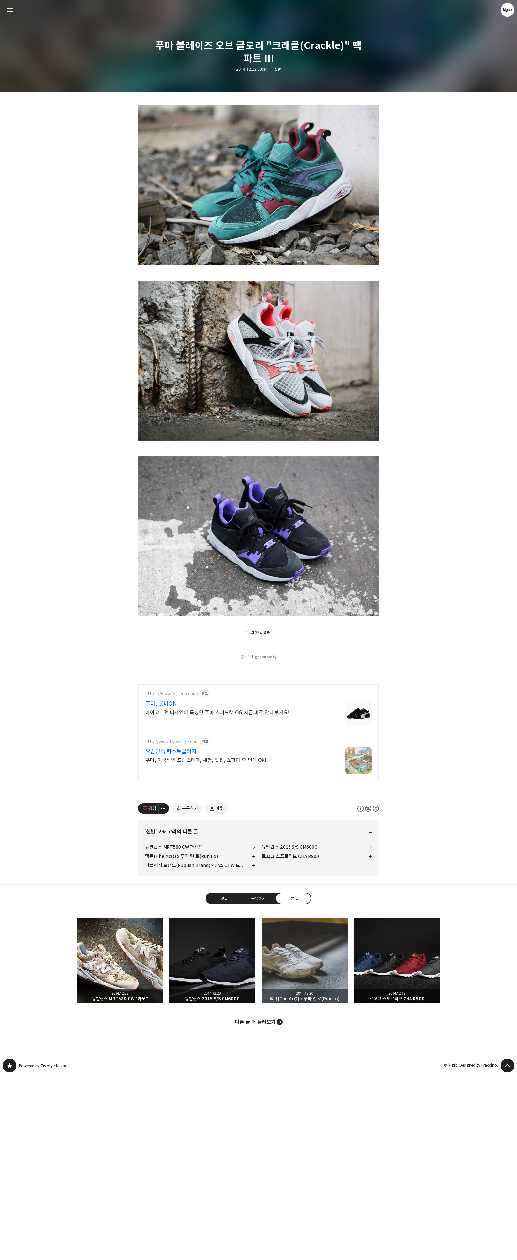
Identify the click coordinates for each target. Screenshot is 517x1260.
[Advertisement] (258, 145)
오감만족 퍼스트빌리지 (170, 936)
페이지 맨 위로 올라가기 (507, 1250)
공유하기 (258, 1083)
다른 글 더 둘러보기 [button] (255, 1206)
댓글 (224, 1083)
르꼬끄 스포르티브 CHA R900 (290, 1041)
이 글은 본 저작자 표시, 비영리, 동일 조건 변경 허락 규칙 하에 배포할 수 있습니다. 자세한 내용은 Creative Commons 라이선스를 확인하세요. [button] (368, 993)
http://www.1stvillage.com (171, 926)
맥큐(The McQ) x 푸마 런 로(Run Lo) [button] (305, 1145)
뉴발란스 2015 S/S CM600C (289, 1031)
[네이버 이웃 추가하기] (216, 993)
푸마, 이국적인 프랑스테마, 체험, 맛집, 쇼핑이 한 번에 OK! (205, 945)
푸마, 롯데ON (161, 888)
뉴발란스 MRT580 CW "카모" (173, 1031)
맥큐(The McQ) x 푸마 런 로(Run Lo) (181, 1041)
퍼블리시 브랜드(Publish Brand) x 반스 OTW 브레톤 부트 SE (200, 1050)
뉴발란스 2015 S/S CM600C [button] (212, 1145)
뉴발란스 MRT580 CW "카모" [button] (120, 1145)
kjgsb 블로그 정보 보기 (507, 10)
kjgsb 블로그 (9, 1250)
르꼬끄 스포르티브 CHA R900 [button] (397, 1145)
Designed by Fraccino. (478, 1249)
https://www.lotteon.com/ (171, 878)
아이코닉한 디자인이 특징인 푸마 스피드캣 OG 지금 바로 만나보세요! (217, 897)
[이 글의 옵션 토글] (164, 993)
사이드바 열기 (9, 10)
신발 (277, 69)
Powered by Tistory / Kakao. (44, 1250)
